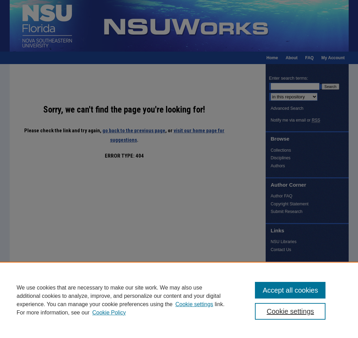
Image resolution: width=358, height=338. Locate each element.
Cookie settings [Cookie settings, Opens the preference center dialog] (290, 311)
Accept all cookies (290, 290)
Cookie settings (194, 304)
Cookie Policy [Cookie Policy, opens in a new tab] (109, 312)
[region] (179, 300)
